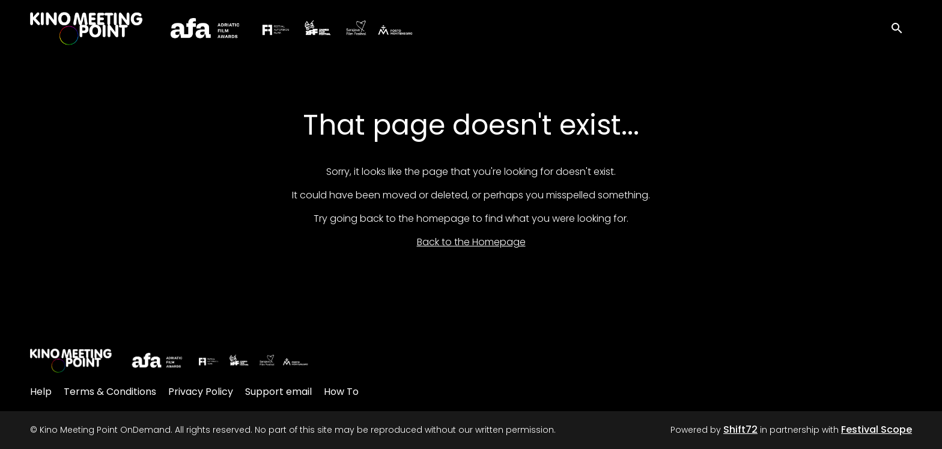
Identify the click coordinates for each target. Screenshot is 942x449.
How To (341, 392)
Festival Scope (876, 429)
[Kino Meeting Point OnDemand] (169, 361)
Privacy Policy (200, 392)
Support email (278, 392)
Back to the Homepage (471, 242)
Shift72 (740, 429)
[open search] (901, 27)
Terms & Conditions (110, 392)
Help (41, 392)
